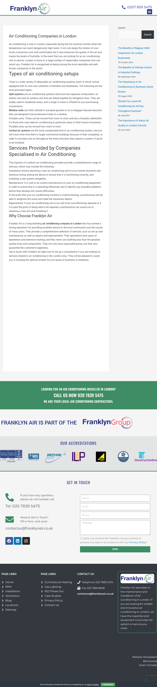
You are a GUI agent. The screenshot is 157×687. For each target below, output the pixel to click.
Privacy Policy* (138, 542)
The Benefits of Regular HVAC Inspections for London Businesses (134, 53)
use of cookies (93, 685)
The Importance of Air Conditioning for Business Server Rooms (135, 86)
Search (121, 27)
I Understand (108, 685)
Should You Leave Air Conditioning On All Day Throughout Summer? (131, 106)
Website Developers (144, 657)
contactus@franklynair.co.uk (30, 528)
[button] (149, 11)
